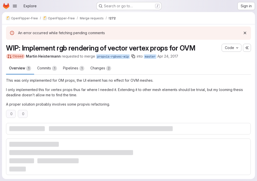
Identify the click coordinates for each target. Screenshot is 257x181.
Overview (20, 68)
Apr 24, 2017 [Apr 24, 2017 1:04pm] (167, 56)
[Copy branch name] (133, 56)
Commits (47, 68)
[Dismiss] (245, 33)
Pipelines (73, 68)
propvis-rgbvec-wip (113, 57)
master (150, 57)
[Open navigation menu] (15, 6)
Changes (100, 68)
